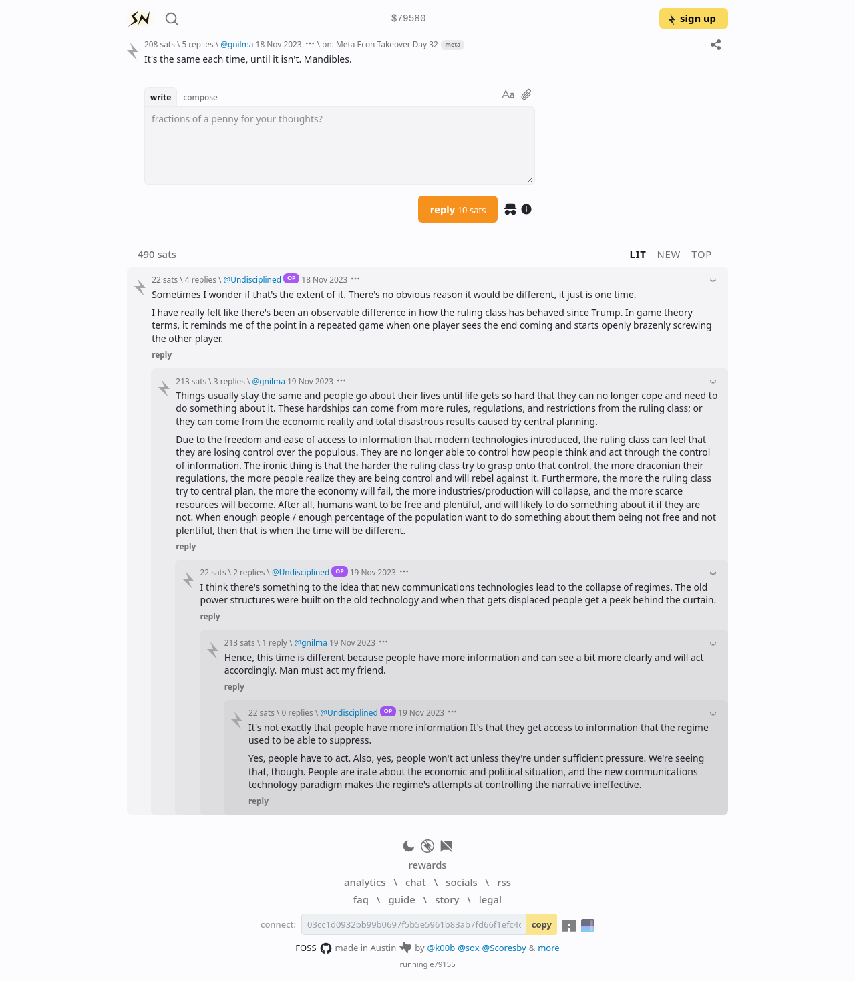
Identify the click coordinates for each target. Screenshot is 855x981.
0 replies (297, 712)
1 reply (274, 642)
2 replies (249, 572)
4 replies (200, 279)
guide (401, 899)
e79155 (442, 964)
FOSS (313, 948)
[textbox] (339, 145)
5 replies (197, 44)
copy (542, 924)
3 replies (229, 381)
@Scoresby (504, 948)
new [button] (669, 254)
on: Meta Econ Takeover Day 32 (380, 44)
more (549, 948)
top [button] (701, 254)
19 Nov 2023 (310, 381)
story (447, 899)
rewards (427, 864)
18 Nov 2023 (279, 44)
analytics (364, 882)
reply (458, 209)
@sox (468, 948)
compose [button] (200, 97)
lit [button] (638, 254)
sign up (691, 18)
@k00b (442, 948)
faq (361, 899)
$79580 (408, 19)
